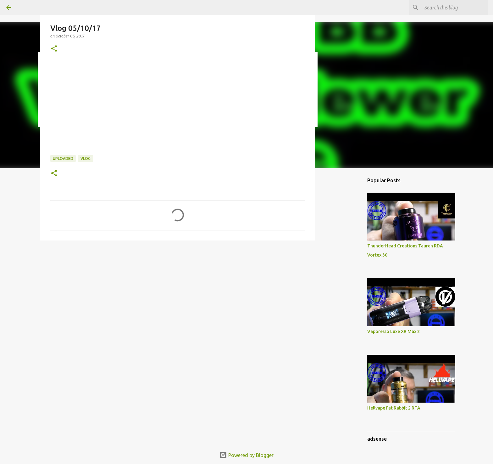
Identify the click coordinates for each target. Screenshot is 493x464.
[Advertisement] (400, 187)
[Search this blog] (455, 7)
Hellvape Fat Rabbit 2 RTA (393, 407)
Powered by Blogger (246, 455)
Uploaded (63, 158)
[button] (54, 49)
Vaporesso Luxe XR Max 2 (393, 331)
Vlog (85, 158)
